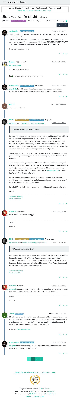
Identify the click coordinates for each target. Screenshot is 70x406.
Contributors (50, 394)
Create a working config (16, 196)
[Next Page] (41, 359)
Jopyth (11, 313)
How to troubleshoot (24, 329)
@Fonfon (49, 120)
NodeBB (32, 394)
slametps (12, 211)
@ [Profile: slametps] (13, 243)
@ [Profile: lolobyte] (13, 89)
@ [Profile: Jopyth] (12, 346)
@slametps (49, 239)
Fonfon (11, 104)
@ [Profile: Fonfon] (12, 123)
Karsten (51, 391)
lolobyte (12, 62)
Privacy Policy (39, 396)
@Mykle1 (20, 211)
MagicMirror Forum (17, 2)
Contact (29, 396)
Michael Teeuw (44, 389)
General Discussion (18, 21)
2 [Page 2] (36, 359)
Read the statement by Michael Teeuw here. (35, 10)
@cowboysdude (22, 62)
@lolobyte (39, 85)
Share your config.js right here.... (33, 123)
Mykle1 (11, 120)
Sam (31, 391)
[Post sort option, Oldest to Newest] (54, 25)
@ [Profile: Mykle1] (12, 289)
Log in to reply (62, 25)
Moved (6, 21)
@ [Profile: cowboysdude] (15, 65)
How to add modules (15, 198)
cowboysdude (14, 31)
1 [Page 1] (33, 359)
